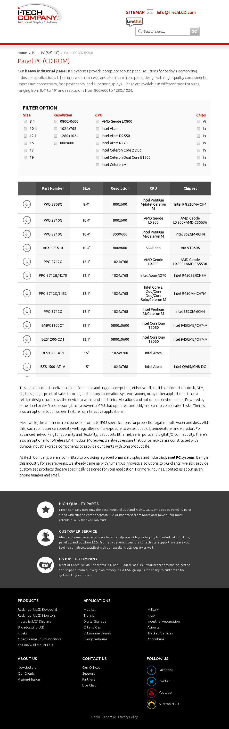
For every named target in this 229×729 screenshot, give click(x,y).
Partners (88, 679)
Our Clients (26, 673)
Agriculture (156, 639)
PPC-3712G (53, 311)
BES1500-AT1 (53, 353)
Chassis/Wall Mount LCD (35, 645)
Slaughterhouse (95, 639)
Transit (89, 615)
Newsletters (27, 667)
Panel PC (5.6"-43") (45, 52)
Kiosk (151, 615)
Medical (89, 609)
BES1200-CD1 (53, 339)
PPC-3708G (53, 204)
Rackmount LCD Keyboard (37, 609)
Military (153, 609)
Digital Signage (95, 621)
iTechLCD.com (101, 717)
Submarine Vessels (97, 633)
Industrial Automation (164, 621)
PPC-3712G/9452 (53, 293)
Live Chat (89, 685)
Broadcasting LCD (31, 627)
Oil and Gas (92, 627)
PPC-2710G (53, 220)
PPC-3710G (53, 234)
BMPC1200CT (53, 325)
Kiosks (22, 633)
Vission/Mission (29, 679)
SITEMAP (135, 12)
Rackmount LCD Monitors (36, 615)
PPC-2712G (53, 262)
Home (22, 52)
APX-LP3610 (53, 248)
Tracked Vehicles (160, 633)
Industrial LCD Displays (34, 621)
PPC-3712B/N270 (53, 275)
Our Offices (91, 667)
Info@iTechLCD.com (176, 12)
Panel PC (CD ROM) (78, 52)
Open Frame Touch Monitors (39, 639)
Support (88, 673)
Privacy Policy (128, 717)
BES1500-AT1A (52, 367)
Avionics (153, 627)
